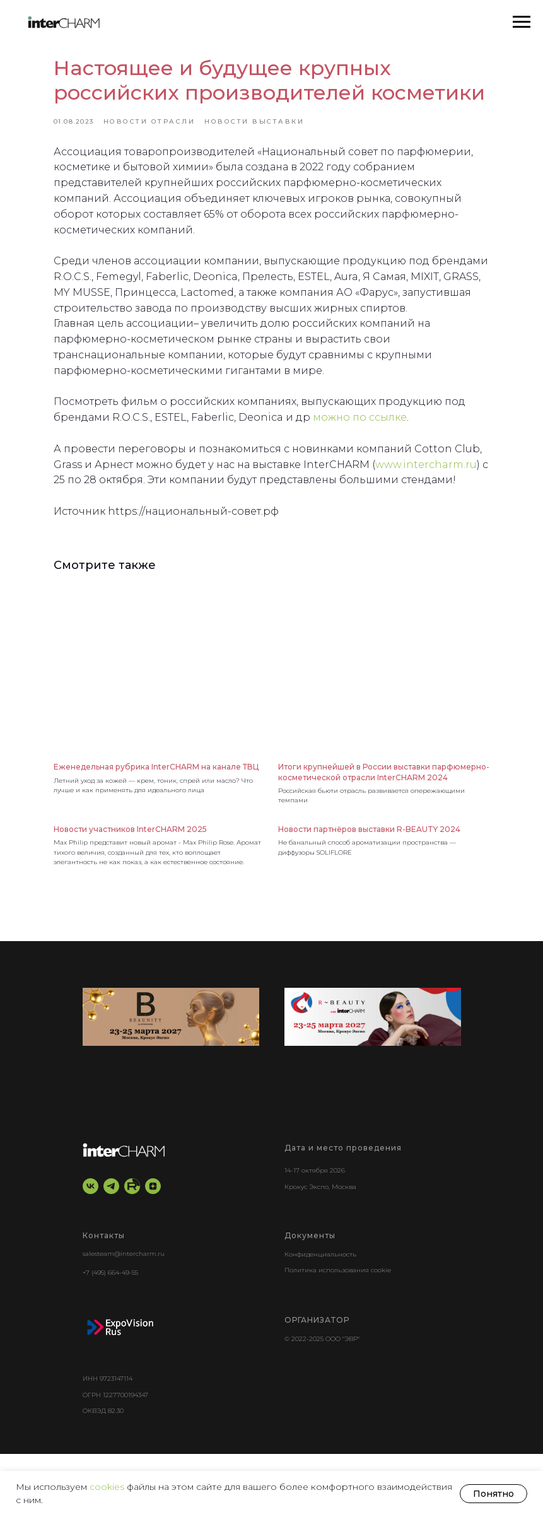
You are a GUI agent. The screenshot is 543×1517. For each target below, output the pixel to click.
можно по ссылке (400, 462)
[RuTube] (132, 1249)
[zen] (153, 1249)
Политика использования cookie (337, 1333)
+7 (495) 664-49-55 (110, 1336)
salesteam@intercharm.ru (124, 1317)
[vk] (90, 1249)
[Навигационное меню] (521, 22)
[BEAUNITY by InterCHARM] (171, 1080)
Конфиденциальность (320, 1317)
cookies (108, 1486)
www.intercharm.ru (124, 525)
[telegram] (111, 1249)
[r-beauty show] (372, 1080)
